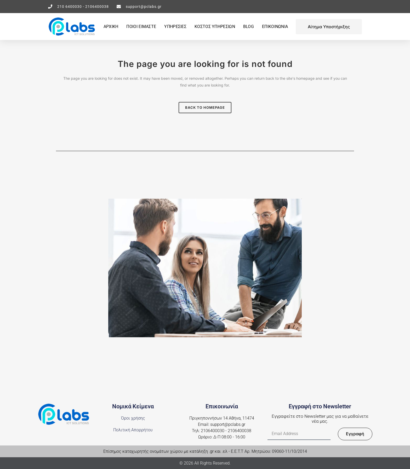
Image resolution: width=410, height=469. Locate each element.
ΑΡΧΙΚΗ (111, 26)
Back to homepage (205, 107)
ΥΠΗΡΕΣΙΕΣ (175, 26)
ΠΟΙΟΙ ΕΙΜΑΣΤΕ (141, 26)
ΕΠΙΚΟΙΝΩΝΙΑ (275, 26)
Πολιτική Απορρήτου (133, 429)
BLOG (248, 26)
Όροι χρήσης (133, 418)
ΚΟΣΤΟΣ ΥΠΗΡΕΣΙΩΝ (215, 26)
